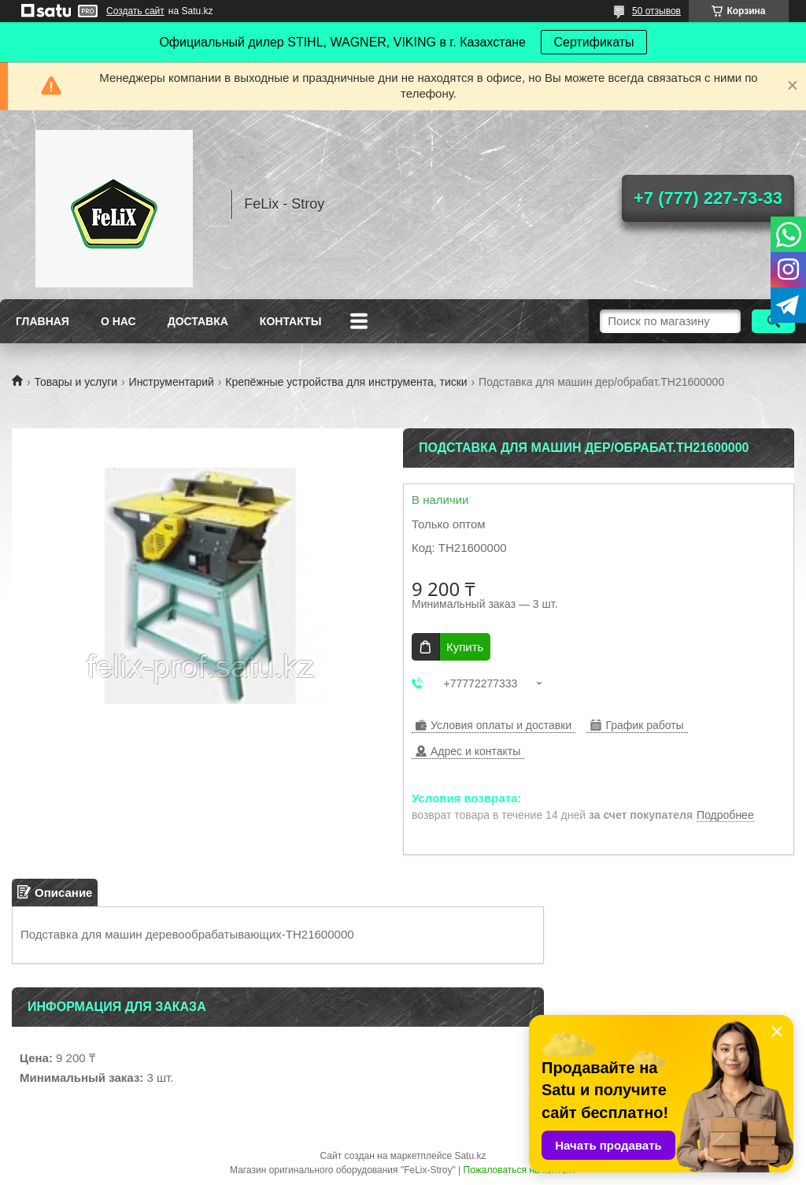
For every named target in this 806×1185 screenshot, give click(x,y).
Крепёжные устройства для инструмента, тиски (346, 382)
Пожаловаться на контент (520, 1170)
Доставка (198, 321)
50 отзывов (656, 11)
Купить (464, 647)
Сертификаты (593, 42)
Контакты (290, 321)
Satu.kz (470, 1155)
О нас (118, 321)
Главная (42, 321)
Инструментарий (171, 382)
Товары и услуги (75, 382)
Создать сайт (135, 11)
